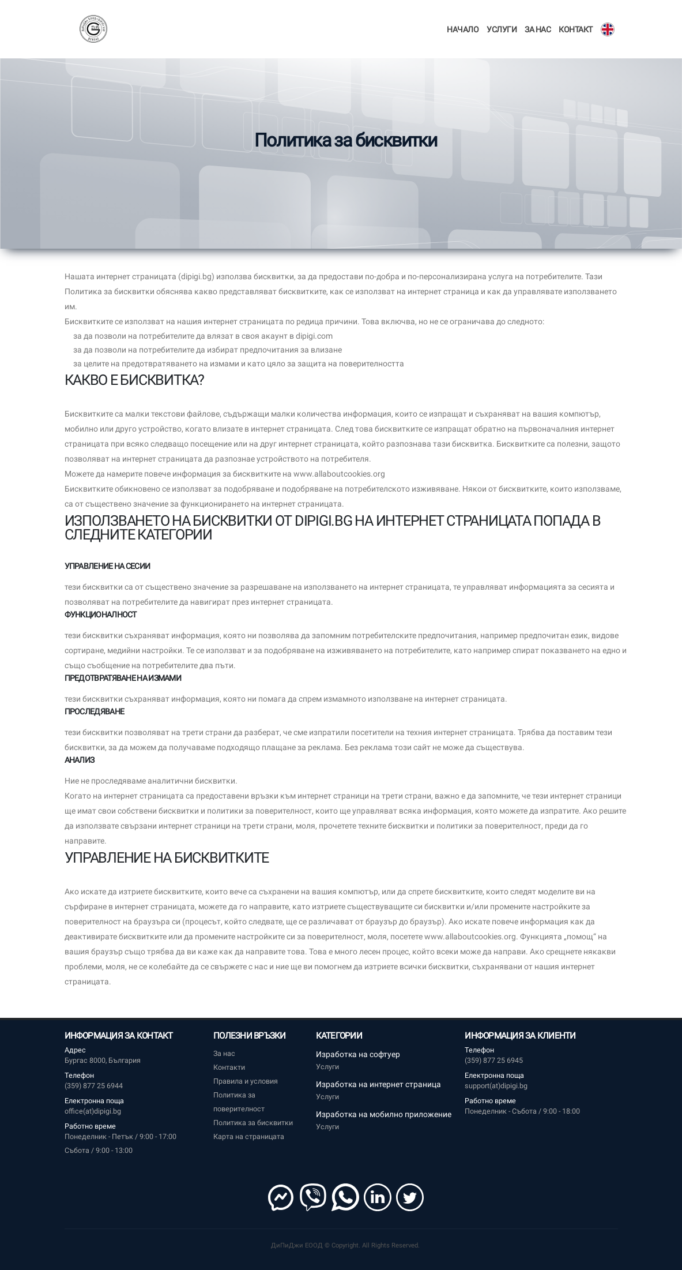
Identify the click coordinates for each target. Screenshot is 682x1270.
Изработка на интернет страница (378, 1084)
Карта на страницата (248, 1136)
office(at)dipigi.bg (93, 1111)
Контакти (229, 1067)
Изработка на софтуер (358, 1054)
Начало (462, 29)
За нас (538, 29)
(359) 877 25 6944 (94, 1085)
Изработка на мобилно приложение (383, 1114)
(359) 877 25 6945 (494, 1060)
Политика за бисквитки (253, 1122)
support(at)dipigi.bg (496, 1085)
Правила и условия (245, 1081)
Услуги (502, 29)
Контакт (576, 29)
